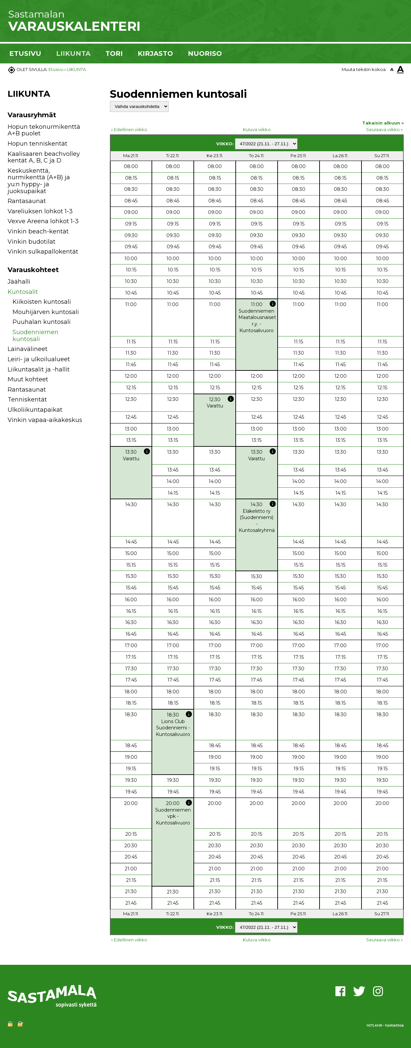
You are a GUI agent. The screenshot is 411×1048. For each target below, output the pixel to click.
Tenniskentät (27, 399)
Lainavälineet (28, 349)
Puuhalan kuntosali (42, 322)
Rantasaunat (27, 201)
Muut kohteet (28, 379)
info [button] (272, 303)
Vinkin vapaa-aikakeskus (45, 420)
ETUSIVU (25, 53)
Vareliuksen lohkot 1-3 (40, 211)
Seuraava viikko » (384, 129)
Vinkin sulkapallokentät (43, 251)
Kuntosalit (23, 292)
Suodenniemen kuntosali (35, 336)
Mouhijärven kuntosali (46, 312)
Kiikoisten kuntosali (42, 301)
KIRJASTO (155, 53)
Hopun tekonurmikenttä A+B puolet (44, 130)
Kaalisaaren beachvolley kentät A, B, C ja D (44, 157)
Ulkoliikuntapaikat (35, 409)
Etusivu (56, 69)
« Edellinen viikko (129, 129)
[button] (91, 283)
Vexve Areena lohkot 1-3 (43, 221)
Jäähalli (19, 281)
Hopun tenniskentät (37, 143)
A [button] (392, 69)
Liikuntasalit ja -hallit (39, 369)
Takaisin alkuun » (383, 122)
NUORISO (205, 53)
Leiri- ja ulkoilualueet (39, 359)
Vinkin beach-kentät (38, 231)
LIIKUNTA (73, 53)
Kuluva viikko (257, 129)
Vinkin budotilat (31, 241)
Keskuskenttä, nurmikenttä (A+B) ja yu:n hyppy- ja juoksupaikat (39, 181)
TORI (114, 53)
